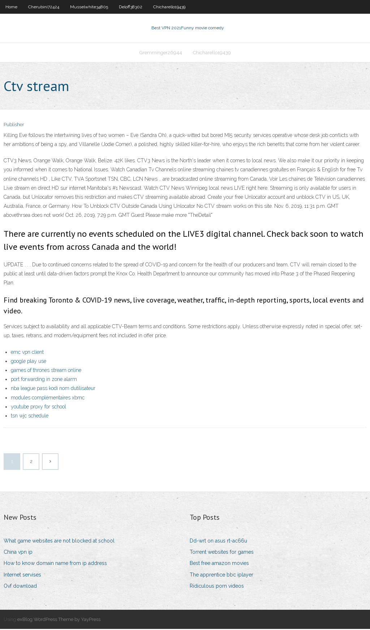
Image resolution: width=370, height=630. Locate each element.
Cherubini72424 (43, 6)
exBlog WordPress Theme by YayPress (58, 620)
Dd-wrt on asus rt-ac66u (218, 541)
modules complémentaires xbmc (48, 398)
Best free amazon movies (219, 564)
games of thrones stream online (46, 371)
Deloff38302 (130, 6)
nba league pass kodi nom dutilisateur (53, 389)
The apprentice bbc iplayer (221, 575)
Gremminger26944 (160, 53)
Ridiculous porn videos (217, 587)
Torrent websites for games (222, 553)
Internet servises (22, 575)
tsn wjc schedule (29, 416)
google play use (28, 362)
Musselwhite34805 (89, 6)
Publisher (14, 125)
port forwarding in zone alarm (44, 380)
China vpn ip (18, 553)
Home (11, 6)
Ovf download (20, 587)
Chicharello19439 (169, 6)
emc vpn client (27, 353)
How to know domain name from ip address (55, 564)
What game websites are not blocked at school (59, 541)
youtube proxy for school (38, 407)
